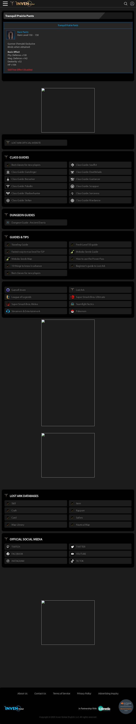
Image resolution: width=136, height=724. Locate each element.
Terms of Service (61, 693)
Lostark (15, 3)
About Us (22, 693)
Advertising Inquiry (108, 693)
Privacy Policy (84, 693)
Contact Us (40, 693)
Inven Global (25, 3)
